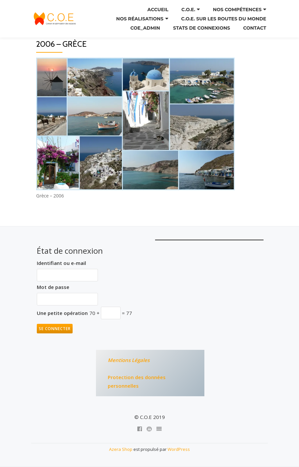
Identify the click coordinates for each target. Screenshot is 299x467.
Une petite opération (62, 313)
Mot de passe (53, 287)
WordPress (179, 449)
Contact (254, 28)
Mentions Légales (129, 360)
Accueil (158, 10)
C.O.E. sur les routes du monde (223, 19)
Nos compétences (237, 10)
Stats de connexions (201, 28)
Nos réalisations (140, 19)
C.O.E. (188, 10)
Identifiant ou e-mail (61, 263)
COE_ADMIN (145, 28)
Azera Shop (120, 449)
